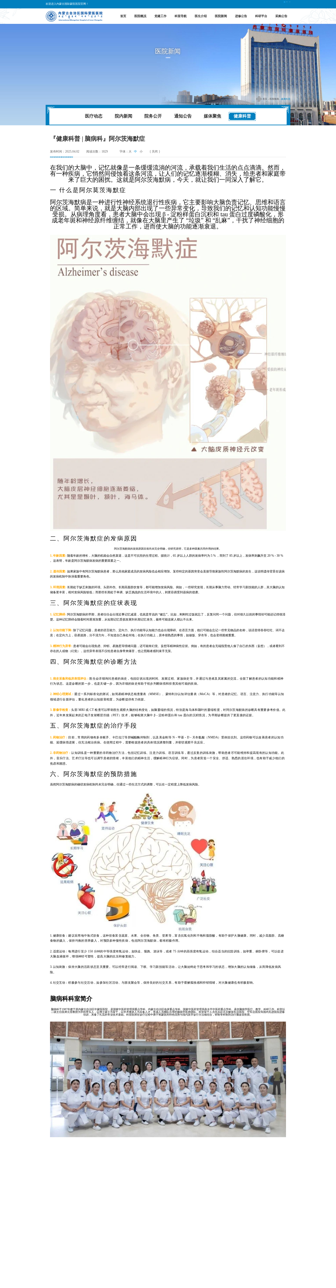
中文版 (256, 3)
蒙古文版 (283, 3)
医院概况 (140, 16)
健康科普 (285, 99)
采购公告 (281, 16)
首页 (123, 16)
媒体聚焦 (212, 116)
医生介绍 (201, 16)
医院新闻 (221, 16)
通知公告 (183, 116)
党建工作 (160, 16)
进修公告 (241, 16)
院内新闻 (123, 116)
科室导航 (181, 16)
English (269, 3)
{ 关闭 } (154, 151)
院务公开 (153, 116)
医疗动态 (93, 116)
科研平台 (261, 16)
